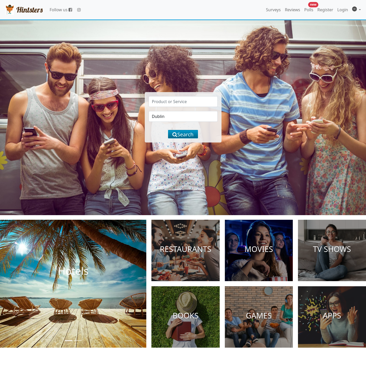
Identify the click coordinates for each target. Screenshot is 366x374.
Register (325, 10)
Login (342, 10)
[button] (356, 10)
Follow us (61, 10)
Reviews (292, 10)
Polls (309, 9)
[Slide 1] (68, 341)
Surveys (273, 10)
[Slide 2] (78, 341)
